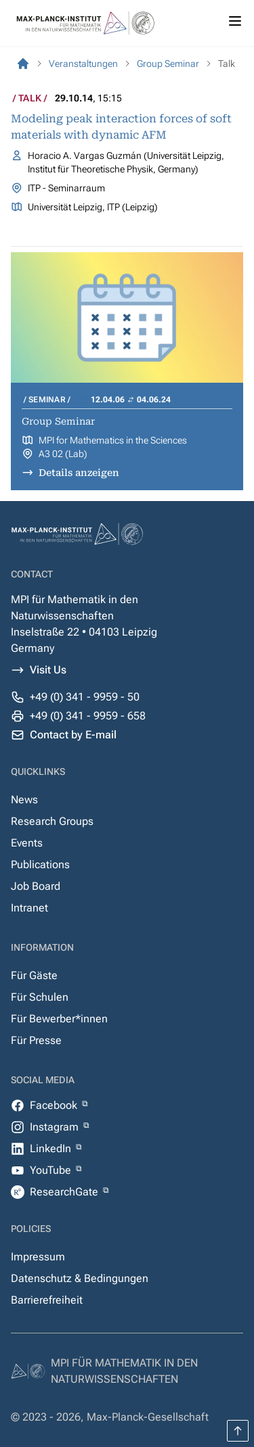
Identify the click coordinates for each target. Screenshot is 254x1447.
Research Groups (52, 821)
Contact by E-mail (73, 734)
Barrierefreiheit (47, 1300)
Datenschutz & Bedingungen (79, 1278)
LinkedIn (52, 1148)
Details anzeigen (79, 472)
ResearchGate (65, 1191)
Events (27, 842)
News (24, 799)
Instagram (55, 1126)
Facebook (55, 1105)
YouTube (52, 1170)
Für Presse (36, 1040)
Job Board (35, 886)
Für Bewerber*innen (59, 1018)
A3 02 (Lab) (63, 453)
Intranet (29, 907)
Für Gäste (34, 975)
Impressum (38, 1256)
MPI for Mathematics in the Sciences (113, 440)
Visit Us (48, 669)
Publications (40, 864)
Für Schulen (39, 997)
